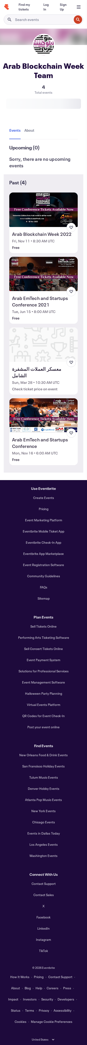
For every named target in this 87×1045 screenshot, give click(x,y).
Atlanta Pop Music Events (43, 800)
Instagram (43, 939)
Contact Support (44, 883)
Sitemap (44, 598)
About (15, 988)
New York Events (43, 811)
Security (47, 999)
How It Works (19, 977)
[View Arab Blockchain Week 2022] (43, 209)
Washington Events (43, 855)
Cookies (20, 1021)
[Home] (6, 7)
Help (38, 988)
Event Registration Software (43, 565)
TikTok (43, 951)
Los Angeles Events (43, 844)
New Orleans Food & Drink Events (43, 755)
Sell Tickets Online (43, 626)
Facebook (43, 917)
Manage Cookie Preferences (51, 1021)
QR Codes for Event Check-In (43, 716)
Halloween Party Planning (43, 693)
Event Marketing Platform (43, 520)
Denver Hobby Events (43, 788)
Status (15, 1010)
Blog (28, 988)
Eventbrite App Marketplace (43, 553)
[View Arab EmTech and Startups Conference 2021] (43, 274)
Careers (52, 988)
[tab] (16, 130)
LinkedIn (43, 928)
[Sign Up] (63, 7)
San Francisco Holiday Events (43, 766)
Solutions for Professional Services (44, 671)
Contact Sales (43, 895)
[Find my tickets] (25, 7)
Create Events (43, 497)
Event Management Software (43, 682)
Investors (30, 999)
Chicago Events (43, 822)
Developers (66, 999)
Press (67, 988)
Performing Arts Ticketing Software (43, 637)
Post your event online (43, 727)
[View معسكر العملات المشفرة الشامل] (43, 344)
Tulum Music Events (43, 777)
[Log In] (46, 7)
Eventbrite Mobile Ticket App (43, 531)
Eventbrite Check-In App (43, 542)
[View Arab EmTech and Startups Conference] (43, 415)
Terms (29, 1010)
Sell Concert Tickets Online (43, 648)
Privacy (44, 1010)
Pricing (43, 509)
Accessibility (62, 1010)
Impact (13, 999)
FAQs (43, 587)
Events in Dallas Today (43, 833)
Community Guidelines (43, 576)
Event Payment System (43, 660)
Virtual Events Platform (43, 704)
